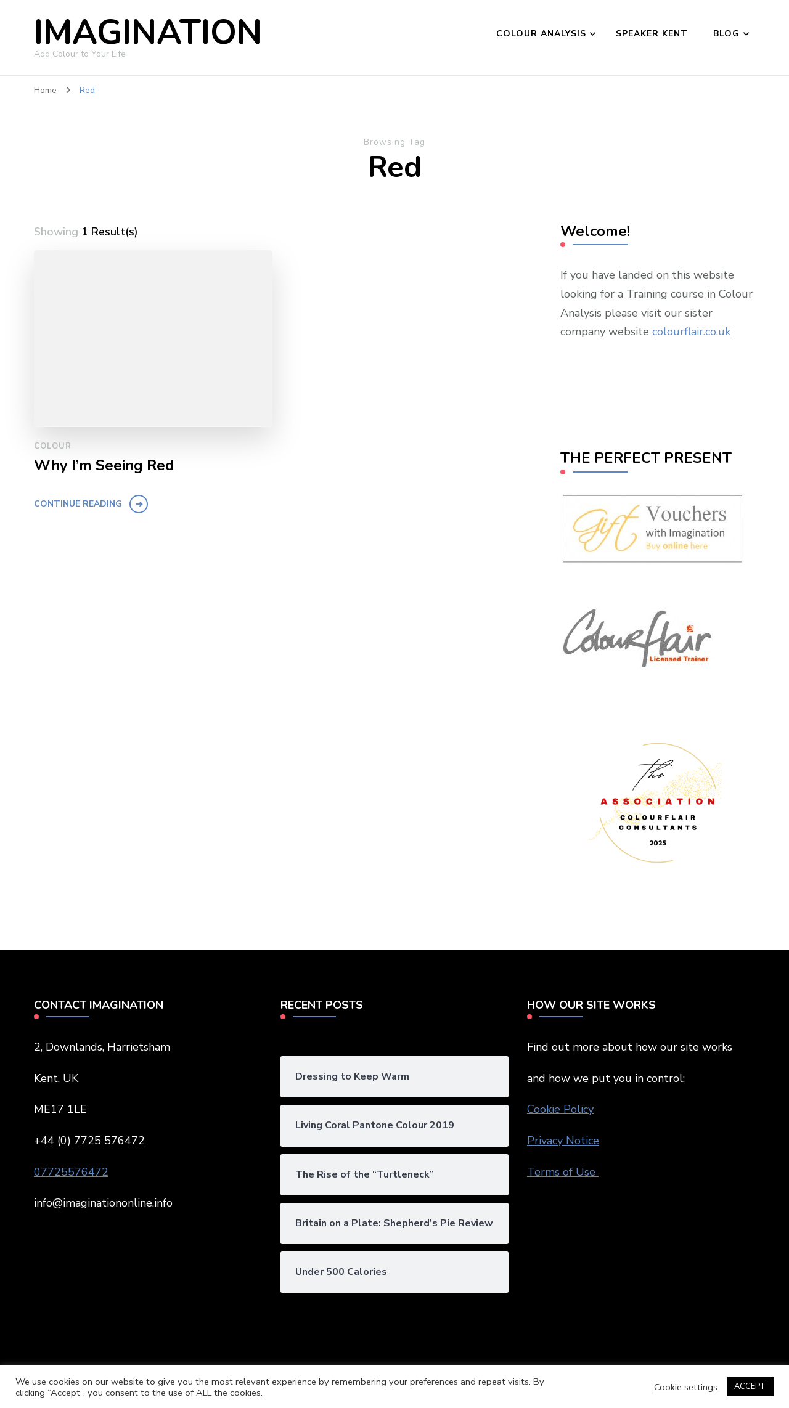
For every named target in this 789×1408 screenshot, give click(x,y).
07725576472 (71, 1172)
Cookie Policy (560, 1109)
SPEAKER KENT (652, 33)
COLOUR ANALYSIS (541, 33)
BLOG (726, 33)
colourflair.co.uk (691, 331)
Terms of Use (563, 1172)
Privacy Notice (563, 1140)
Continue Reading (78, 504)
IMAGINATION (148, 32)
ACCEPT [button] (750, 1386)
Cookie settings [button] (685, 1387)
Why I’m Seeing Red (104, 465)
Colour (53, 446)
